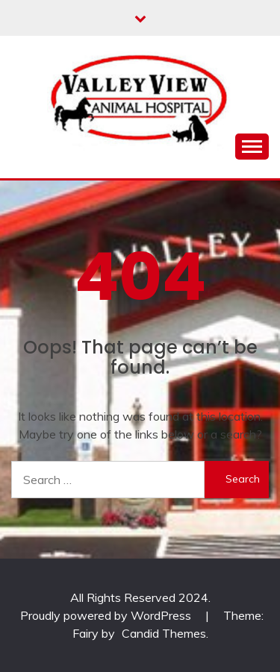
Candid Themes (164, 633)
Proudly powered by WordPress (107, 615)
